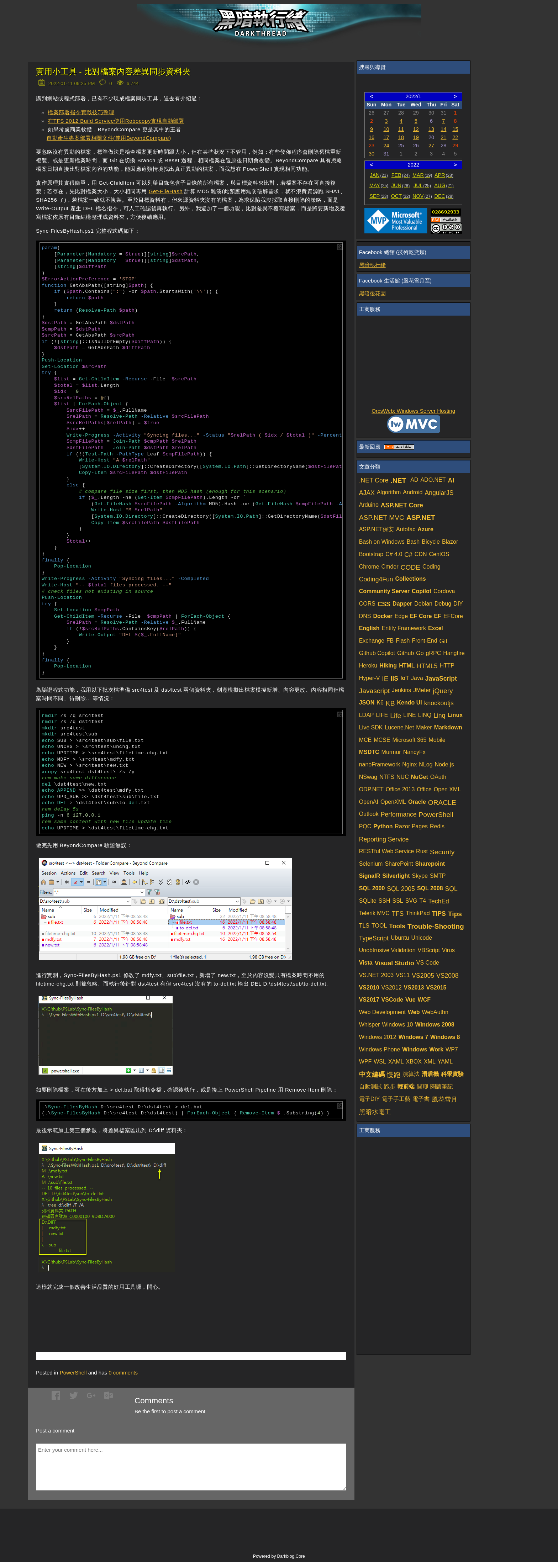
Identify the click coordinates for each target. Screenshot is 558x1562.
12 (416, 129)
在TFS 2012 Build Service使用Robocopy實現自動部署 (116, 121)
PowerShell (73, 1373)
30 (371, 154)
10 (386, 129)
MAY (378, 185)
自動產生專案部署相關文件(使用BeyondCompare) (109, 138)
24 (386, 145)
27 (431, 145)
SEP (378, 196)
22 (455, 137)
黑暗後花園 (372, 293)
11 (401, 129)
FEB (400, 175)
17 (386, 137)
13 (431, 129)
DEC (444, 196)
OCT (400, 196)
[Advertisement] (119, 1310)
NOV (422, 196)
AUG (444, 185)
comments (123, 1373)
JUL (422, 185)
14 (443, 129)
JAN (379, 175)
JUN (400, 185)
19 (416, 137)
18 (401, 137)
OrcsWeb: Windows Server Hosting (413, 411)
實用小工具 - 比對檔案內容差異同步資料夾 (113, 71)
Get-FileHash (166, 191)
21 (443, 137)
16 (371, 137)
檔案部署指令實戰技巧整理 (81, 112)
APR (444, 175)
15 (455, 129)
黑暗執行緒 (372, 265)
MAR (422, 175)
